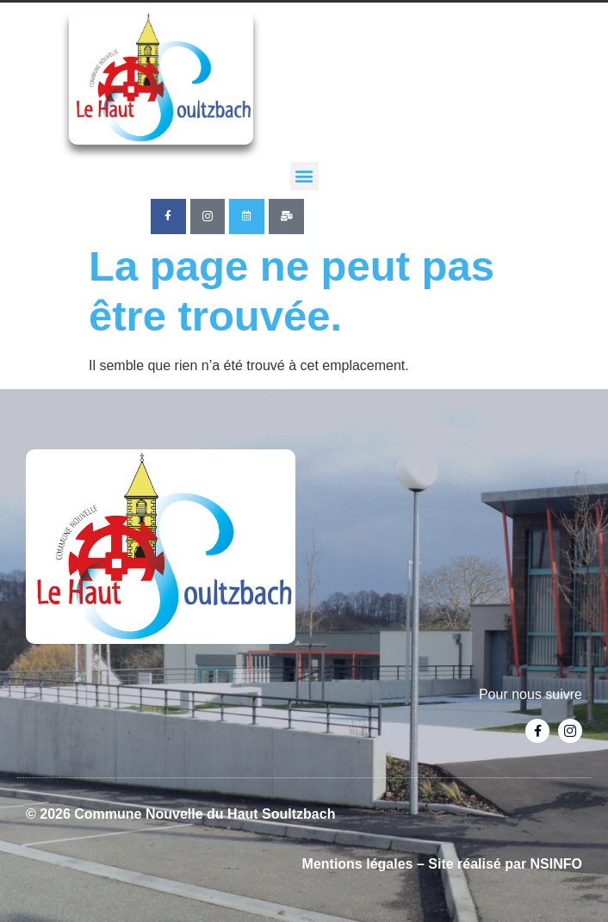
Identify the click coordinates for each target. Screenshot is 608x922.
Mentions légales (357, 864)
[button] (304, 176)
